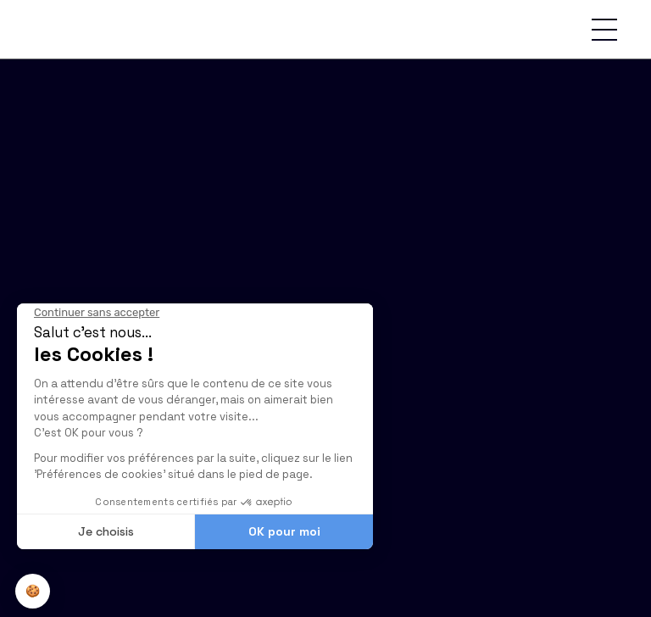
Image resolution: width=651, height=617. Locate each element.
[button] (604, 29)
